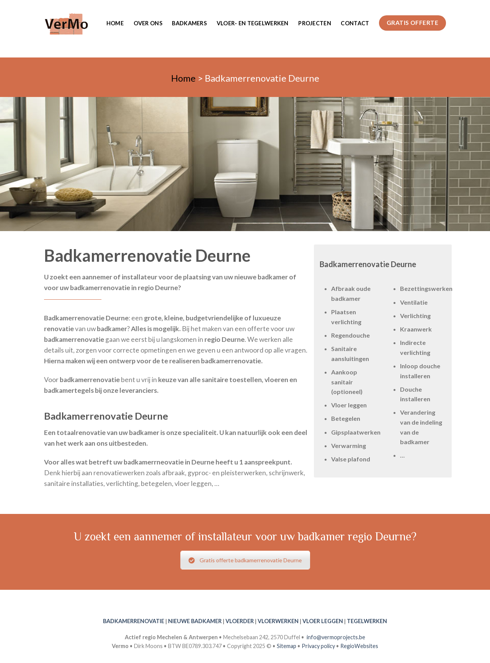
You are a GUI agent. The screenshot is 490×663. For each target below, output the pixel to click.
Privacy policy (318, 646)
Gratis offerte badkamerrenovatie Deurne (245, 560)
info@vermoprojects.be (336, 637)
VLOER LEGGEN (322, 621)
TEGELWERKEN (367, 621)
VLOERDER (239, 621)
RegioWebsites (359, 646)
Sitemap (286, 646)
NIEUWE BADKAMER (195, 621)
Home (115, 23)
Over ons (148, 23)
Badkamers (189, 23)
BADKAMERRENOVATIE (133, 621)
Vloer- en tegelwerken (253, 23)
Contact (355, 23)
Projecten (314, 23)
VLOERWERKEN (278, 621)
